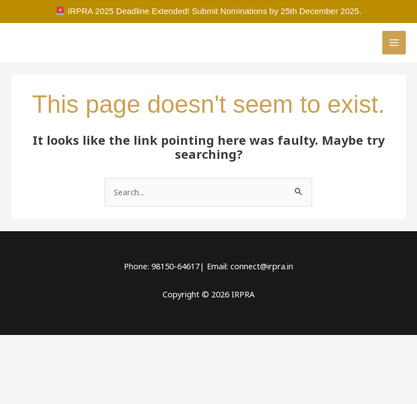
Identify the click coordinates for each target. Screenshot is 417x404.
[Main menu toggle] (394, 42)
